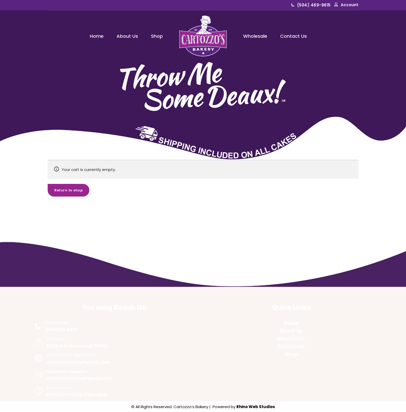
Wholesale (255, 36)
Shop (157, 36)
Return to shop (68, 190)
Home (97, 36)
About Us (127, 36)
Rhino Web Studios (255, 406)
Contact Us (293, 36)
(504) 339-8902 (61, 329)
